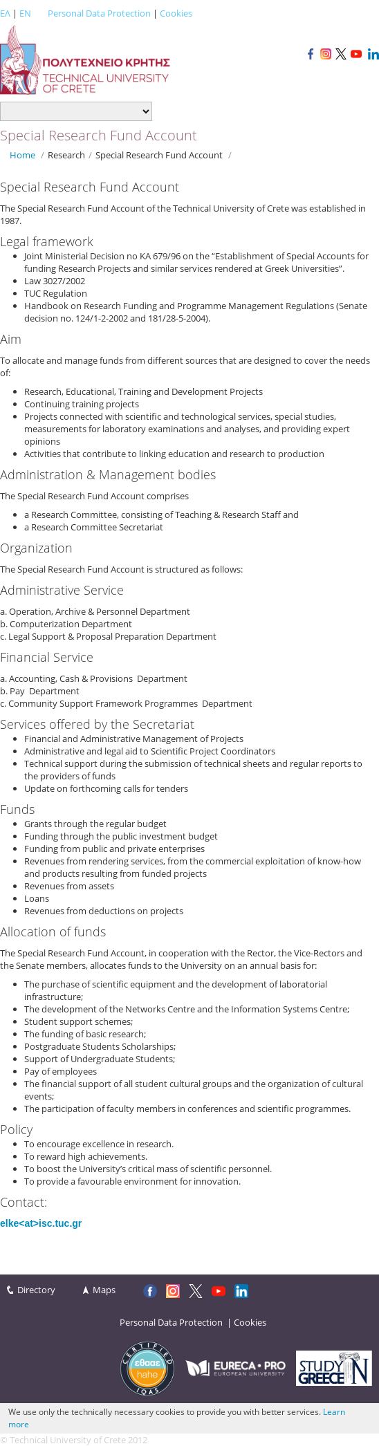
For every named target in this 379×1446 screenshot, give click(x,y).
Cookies (176, 13)
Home (22, 155)
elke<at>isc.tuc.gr (41, 1223)
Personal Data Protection (99, 13)
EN (25, 13)
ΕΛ (5, 13)
